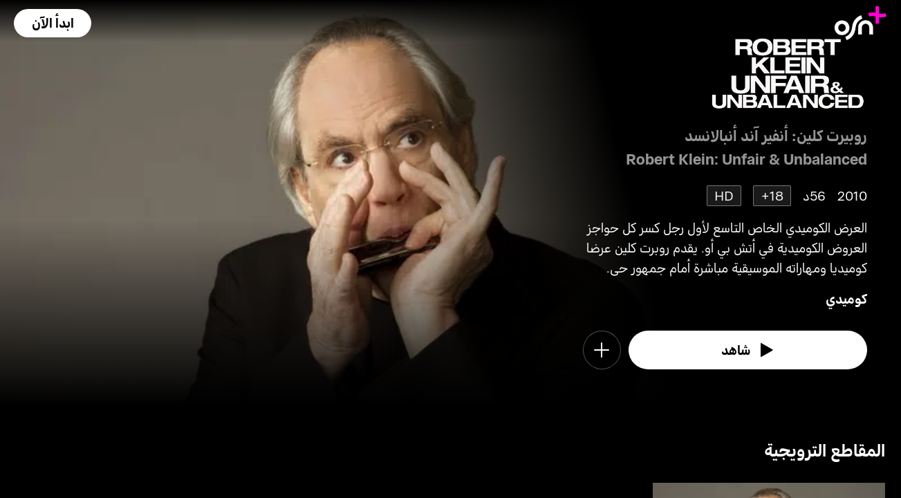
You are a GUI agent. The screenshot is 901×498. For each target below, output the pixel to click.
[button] (52, 23)
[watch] (748, 350)
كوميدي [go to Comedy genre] (846, 298)
